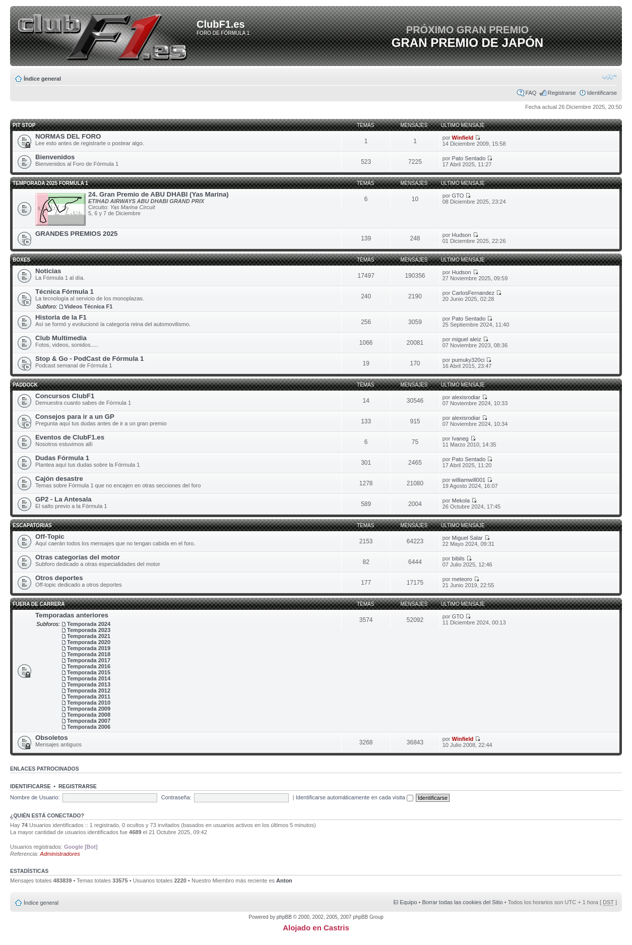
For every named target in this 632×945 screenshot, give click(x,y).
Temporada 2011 (88, 697)
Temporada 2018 (88, 654)
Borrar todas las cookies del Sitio (462, 902)
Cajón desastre (59, 478)
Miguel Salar (467, 538)
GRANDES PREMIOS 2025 (76, 233)
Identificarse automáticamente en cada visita (354, 797)
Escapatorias (32, 525)
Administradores (60, 854)
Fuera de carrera (39, 604)
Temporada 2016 (88, 666)
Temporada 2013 (88, 684)
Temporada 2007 (88, 721)
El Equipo (405, 902)
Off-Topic (50, 536)
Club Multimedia (61, 338)
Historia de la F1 (61, 317)
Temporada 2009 (88, 709)
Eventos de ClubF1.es (69, 437)
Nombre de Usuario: (34, 797)
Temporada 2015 (88, 672)
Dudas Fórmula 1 (62, 458)
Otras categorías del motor (77, 557)
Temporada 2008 (88, 715)
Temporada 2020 (88, 642)
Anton (284, 880)
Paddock (25, 385)
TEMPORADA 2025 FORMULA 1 (50, 183)
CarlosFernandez (473, 293)
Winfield (463, 138)
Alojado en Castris (316, 927)
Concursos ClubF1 (64, 396)
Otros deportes (59, 578)
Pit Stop (24, 125)
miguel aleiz (466, 339)
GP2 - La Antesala (63, 499)
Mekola (461, 500)
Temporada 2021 (88, 636)
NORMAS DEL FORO (68, 136)
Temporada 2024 (88, 624)
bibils (458, 558)
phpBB (284, 917)
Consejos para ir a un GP (74, 416)
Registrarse (561, 93)
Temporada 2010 (88, 703)
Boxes (21, 260)
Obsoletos (51, 737)
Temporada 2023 (88, 630)
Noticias (48, 271)
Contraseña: (176, 797)
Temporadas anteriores (71, 615)
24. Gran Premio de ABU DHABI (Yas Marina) (158, 194)
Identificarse (602, 93)
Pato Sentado (469, 158)
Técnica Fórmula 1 (64, 291)
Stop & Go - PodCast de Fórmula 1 (89, 358)
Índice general (42, 79)
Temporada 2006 (88, 727)
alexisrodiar (466, 397)
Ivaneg (460, 438)
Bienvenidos (55, 157)
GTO (458, 196)
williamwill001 (469, 480)
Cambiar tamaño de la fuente (609, 76)
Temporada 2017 (88, 660)
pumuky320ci (468, 360)
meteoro (462, 579)
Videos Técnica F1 (89, 306)
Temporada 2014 (88, 678)
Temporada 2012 (88, 690)
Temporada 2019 (88, 648)
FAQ (530, 93)
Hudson (461, 235)
